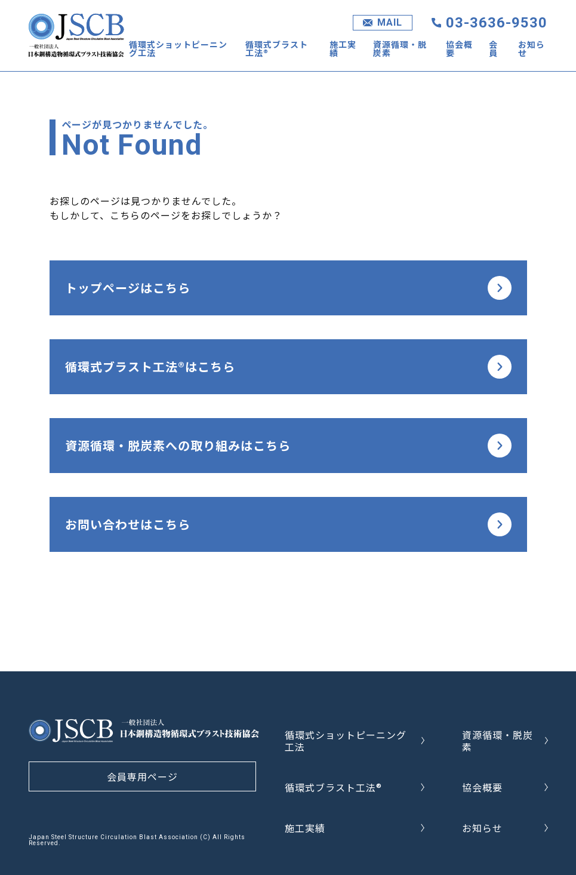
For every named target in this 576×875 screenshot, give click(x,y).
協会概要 (459, 48)
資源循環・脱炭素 (400, 48)
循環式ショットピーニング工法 (178, 48)
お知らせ (531, 48)
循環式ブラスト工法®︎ (276, 48)
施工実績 (342, 48)
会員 (493, 48)
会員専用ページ (142, 776)
